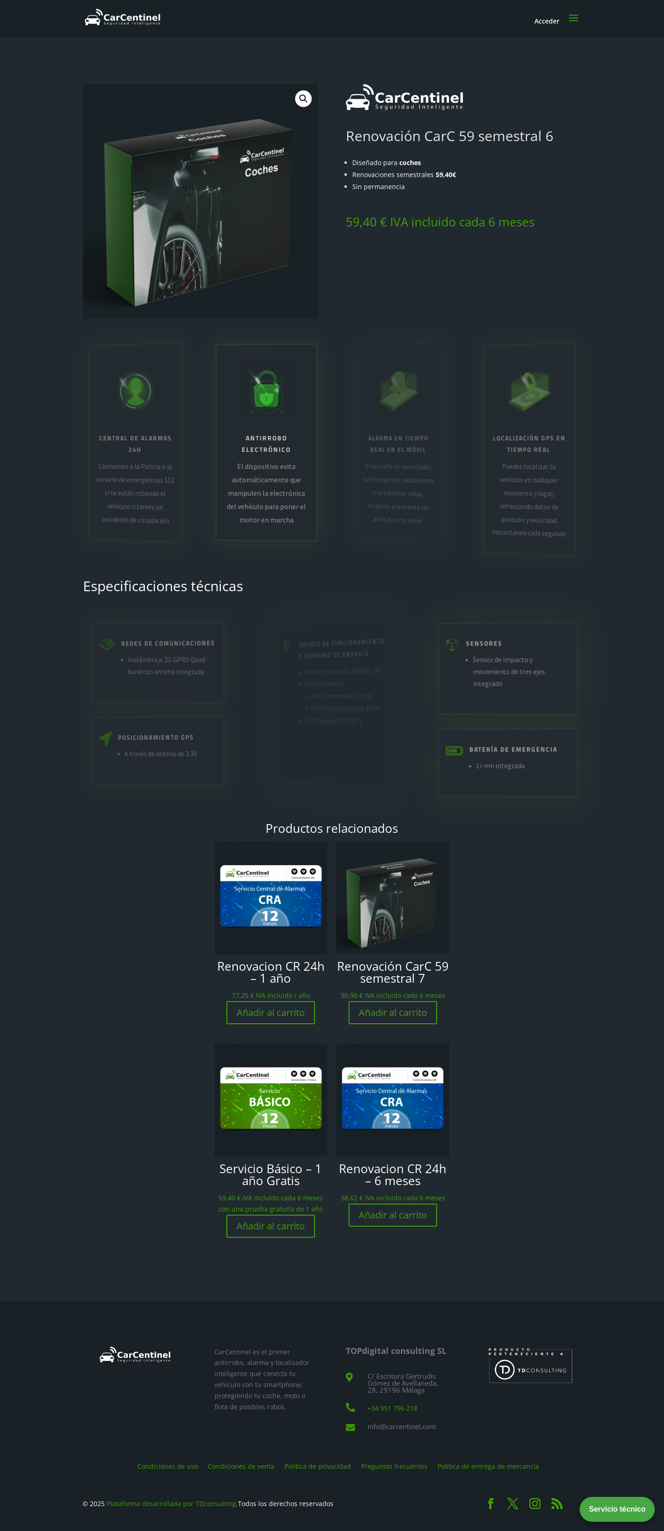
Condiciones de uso (167, 1466)
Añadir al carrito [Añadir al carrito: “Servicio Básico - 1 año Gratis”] (271, 1226)
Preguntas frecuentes (394, 1466)
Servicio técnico (617, 1509)
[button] (303, 98)
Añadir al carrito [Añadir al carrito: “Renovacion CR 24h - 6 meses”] (393, 1215)
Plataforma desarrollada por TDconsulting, (172, 1503)
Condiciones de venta (241, 1466)
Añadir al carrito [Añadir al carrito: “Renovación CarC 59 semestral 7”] (393, 1012)
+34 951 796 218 (392, 1408)
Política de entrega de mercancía (488, 1466)
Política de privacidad (318, 1466)
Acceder (546, 21)
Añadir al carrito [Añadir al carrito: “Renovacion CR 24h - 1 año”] (271, 1012)
